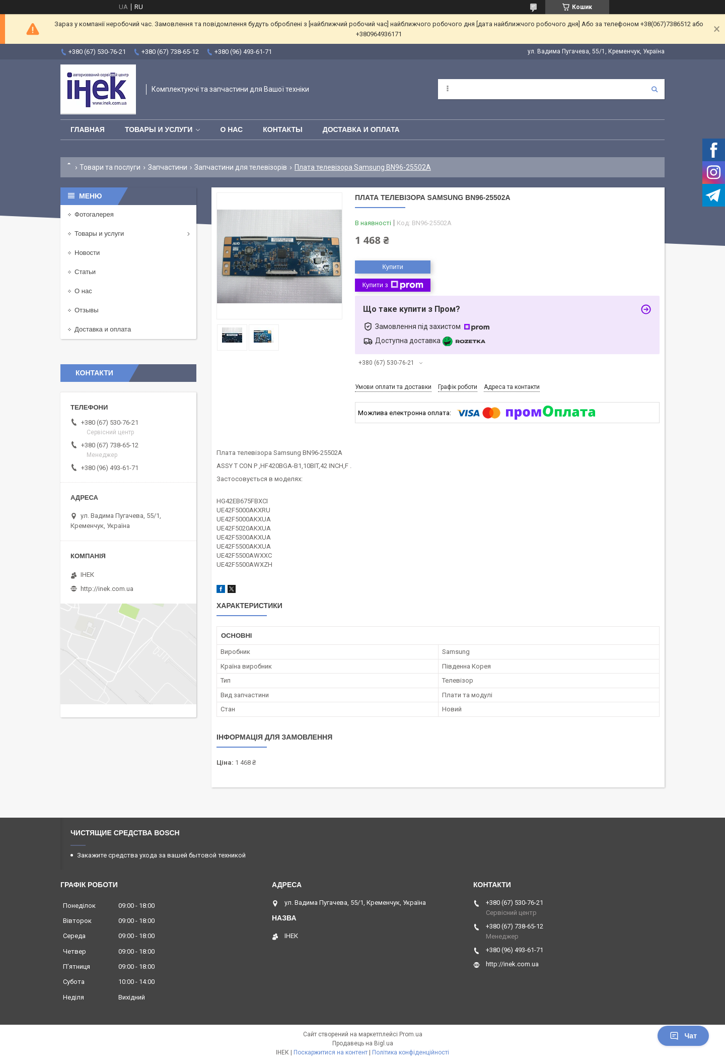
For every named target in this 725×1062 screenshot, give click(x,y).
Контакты (282, 129)
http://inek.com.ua (107, 588)
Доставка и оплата (361, 129)
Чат (683, 1035)
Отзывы (87, 310)
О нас (231, 129)
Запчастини (167, 167)
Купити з (392, 285)
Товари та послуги (110, 167)
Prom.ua (410, 1034)
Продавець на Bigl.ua (362, 1043)
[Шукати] (654, 89)
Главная (87, 129)
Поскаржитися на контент (331, 1052)
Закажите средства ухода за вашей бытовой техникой (161, 855)
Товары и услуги (159, 129)
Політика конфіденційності (410, 1052)
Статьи (85, 272)
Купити (392, 267)
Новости (87, 252)
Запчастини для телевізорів (240, 167)
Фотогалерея (94, 214)
